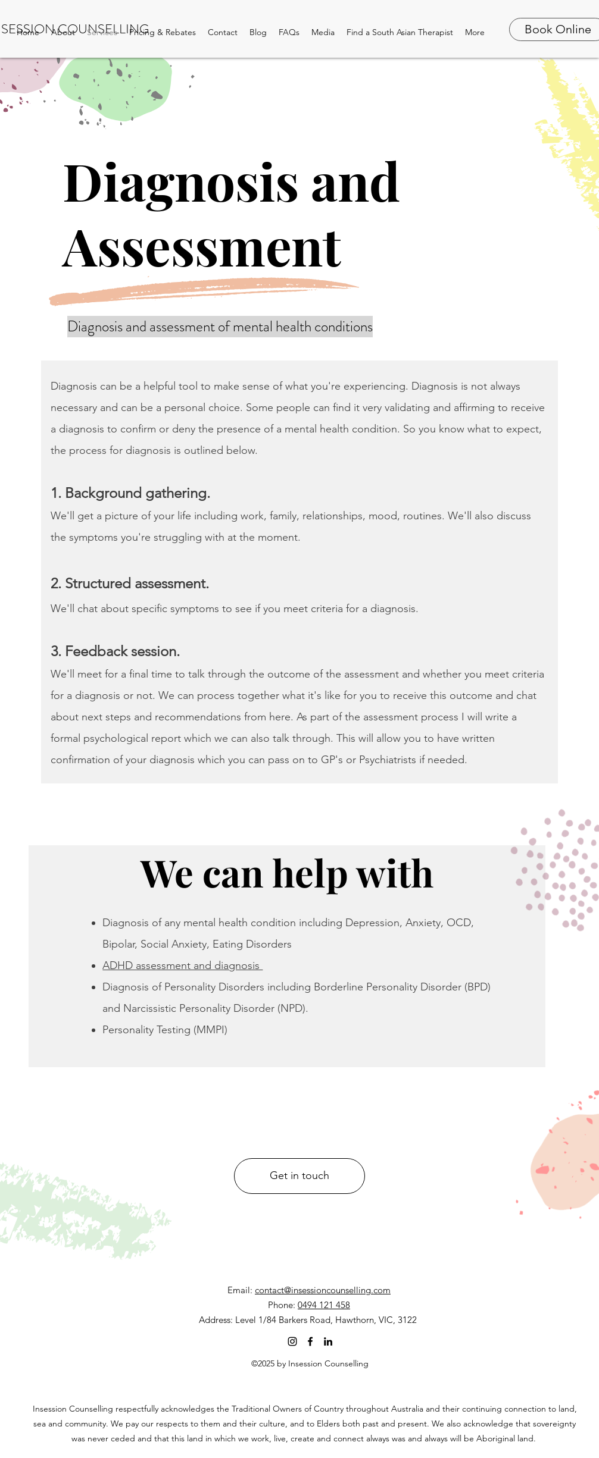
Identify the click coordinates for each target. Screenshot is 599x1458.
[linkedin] (328, 1341)
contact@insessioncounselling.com (323, 1290)
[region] (287, 956)
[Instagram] (292, 1341)
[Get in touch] (299, 1176)
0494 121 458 (324, 1304)
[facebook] (310, 1341)
